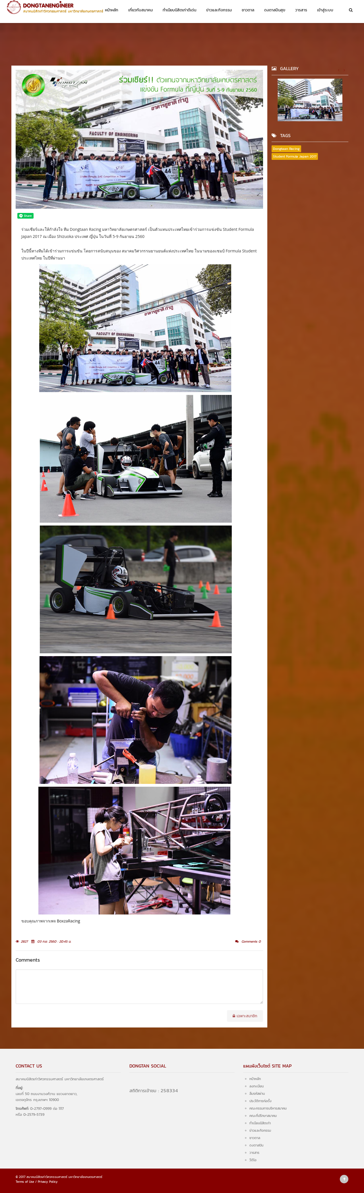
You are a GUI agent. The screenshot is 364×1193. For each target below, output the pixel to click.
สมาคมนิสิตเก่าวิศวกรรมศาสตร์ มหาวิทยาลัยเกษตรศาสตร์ (64, 1177)
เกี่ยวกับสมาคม (140, 10)
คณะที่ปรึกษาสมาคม (263, 1115)
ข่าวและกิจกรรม (219, 10)
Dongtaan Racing (286, 148)
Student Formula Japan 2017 (295, 156)
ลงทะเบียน (256, 1086)
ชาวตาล (248, 10)
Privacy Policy (48, 1181)
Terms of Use (25, 1181)
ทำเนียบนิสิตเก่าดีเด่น (179, 10)
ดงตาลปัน (256, 1145)
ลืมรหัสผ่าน (257, 1093)
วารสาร (301, 10)
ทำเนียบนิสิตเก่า (260, 1123)
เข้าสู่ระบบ (325, 10)
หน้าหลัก (111, 10)
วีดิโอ (253, 1160)
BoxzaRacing (68, 921)
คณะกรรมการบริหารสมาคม (268, 1108)
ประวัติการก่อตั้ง (260, 1101)
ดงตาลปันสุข (274, 10)
